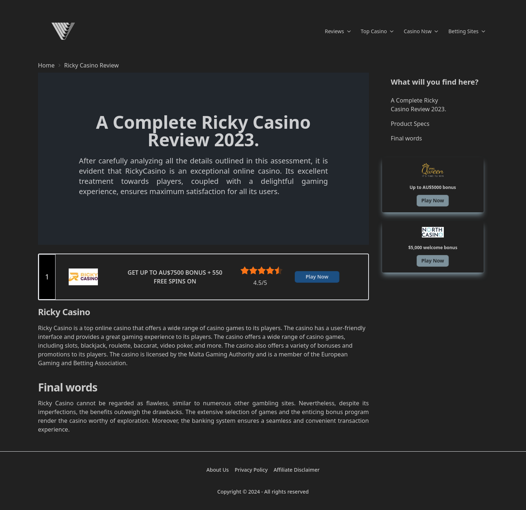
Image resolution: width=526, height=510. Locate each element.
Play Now (316, 276)
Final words (406, 138)
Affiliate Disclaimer (297, 469)
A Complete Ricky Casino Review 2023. (418, 104)
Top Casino (377, 31)
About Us (217, 469)
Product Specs (410, 124)
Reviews (337, 31)
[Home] (63, 31)
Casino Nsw (421, 31)
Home (46, 65)
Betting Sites (466, 31)
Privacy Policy (251, 469)
